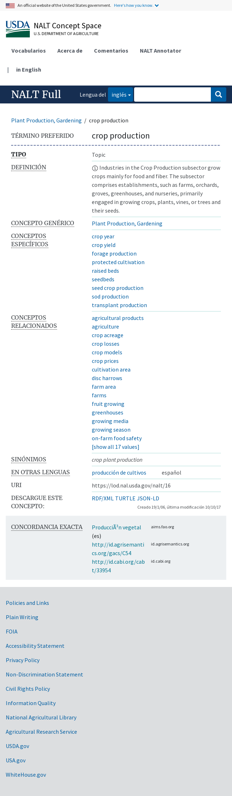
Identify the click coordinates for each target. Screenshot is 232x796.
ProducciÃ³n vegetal (116, 527)
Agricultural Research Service (41, 731)
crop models (107, 352)
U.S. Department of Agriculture (66, 33)
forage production (114, 253)
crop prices (105, 360)
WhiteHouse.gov (26, 774)
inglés (117, 94)
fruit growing (108, 403)
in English (28, 69)
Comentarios (111, 50)
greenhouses (107, 412)
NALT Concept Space (67, 25)
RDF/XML (103, 498)
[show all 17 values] (115, 446)
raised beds (105, 270)
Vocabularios (28, 50)
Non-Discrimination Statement (44, 674)
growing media (110, 420)
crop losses (105, 343)
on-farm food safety (117, 438)
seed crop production (117, 287)
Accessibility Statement (35, 645)
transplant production (119, 305)
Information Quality (31, 703)
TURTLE (125, 498)
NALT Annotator (160, 50)
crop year (103, 236)
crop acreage (107, 335)
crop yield (103, 244)
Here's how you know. (133, 5)
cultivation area (111, 369)
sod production (110, 296)
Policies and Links (27, 602)
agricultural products (118, 317)
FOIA (12, 631)
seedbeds (103, 279)
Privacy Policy (22, 660)
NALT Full (36, 94)
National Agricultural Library (41, 717)
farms (99, 395)
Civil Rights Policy (28, 688)
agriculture (105, 326)
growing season (111, 429)
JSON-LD (148, 498)
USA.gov (15, 760)
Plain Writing (22, 617)
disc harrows (107, 378)
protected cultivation (118, 262)
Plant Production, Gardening (46, 120)
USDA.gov (17, 745)
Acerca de (69, 50)
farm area (104, 386)
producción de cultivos (119, 472)
